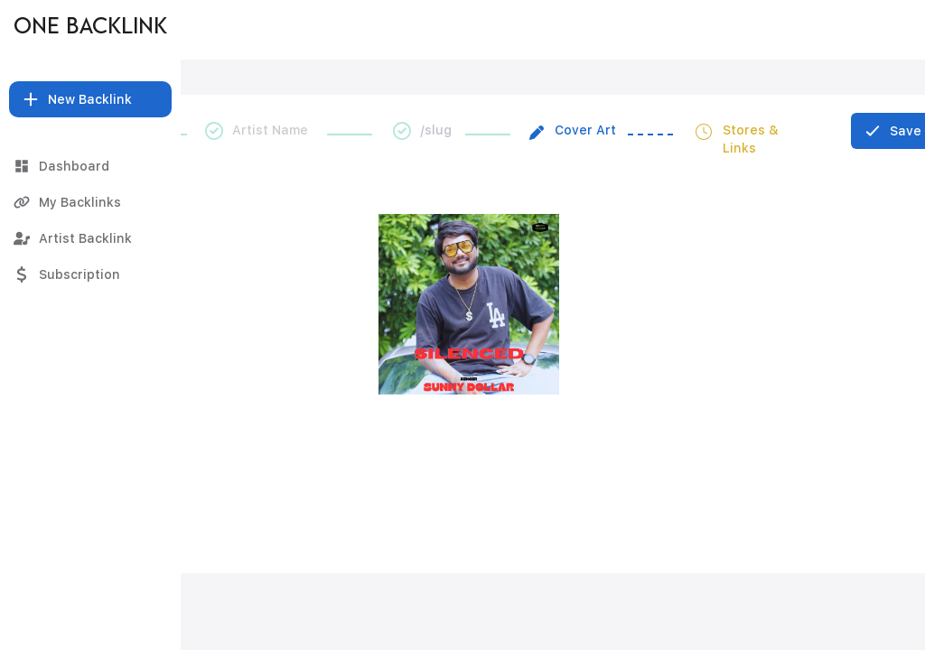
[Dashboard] (90, 166)
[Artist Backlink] (90, 238)
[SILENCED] (470, 29)
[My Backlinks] (90, 202)
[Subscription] (90, 274)
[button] (90, 99)
